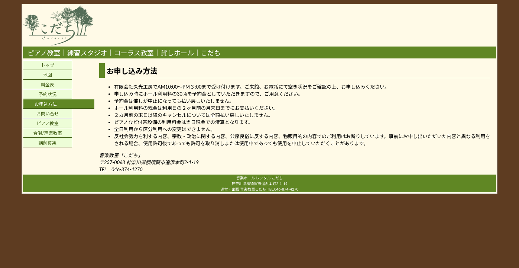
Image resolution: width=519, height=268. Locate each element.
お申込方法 (46, 104)
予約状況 (47, 94)
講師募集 (47, 143)
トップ (47, 65)
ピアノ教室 (48, 123)
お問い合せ (47, 114)
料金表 (47, 84)
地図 (47, 75)
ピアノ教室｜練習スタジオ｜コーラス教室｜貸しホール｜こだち (124, 53)
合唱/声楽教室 (47, 133)
